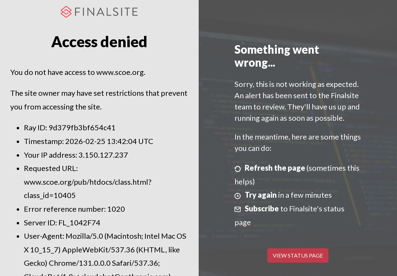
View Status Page (298, 255)
